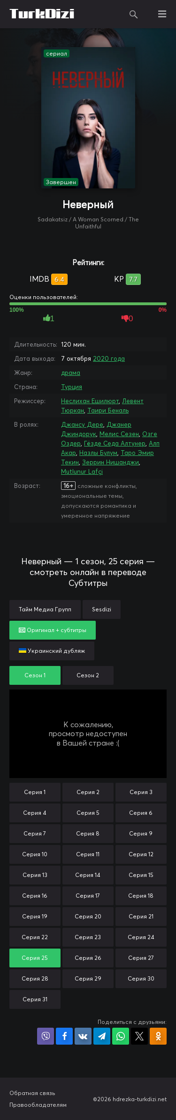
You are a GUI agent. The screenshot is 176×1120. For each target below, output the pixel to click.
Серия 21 (141, 916)
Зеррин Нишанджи (110, 462)
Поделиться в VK (83, 1036)
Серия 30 (141, 978)
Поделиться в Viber (45, 1036)
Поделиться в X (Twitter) (139, 1036)
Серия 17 (88, 895)
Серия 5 (88, 812)
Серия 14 (87, 874)
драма (70, 372)
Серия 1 (35, 791)
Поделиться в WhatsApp (120, 1036)
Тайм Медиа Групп (45, 609)
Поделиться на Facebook (64, 1036)
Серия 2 (88, 791)
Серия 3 (141, 791)
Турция (71, 386)
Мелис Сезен (119, 434)
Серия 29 (88, 978)
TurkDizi (41, 14)
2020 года (109, 358)
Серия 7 (34, 833)
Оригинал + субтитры (52, 629)
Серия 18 (140, 895)
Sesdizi (101, 609)
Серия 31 (35, 999)
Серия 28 (35, 978)
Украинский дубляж (52, 650)
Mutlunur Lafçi (82, 471)
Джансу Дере (82, 424)
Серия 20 (88, 916)
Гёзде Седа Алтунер (114, 443)
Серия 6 (141, 812)
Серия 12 (141, 854)
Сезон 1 (35, 675)
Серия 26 (88, 957)
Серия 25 (35, 957)
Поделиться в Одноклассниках (158, 1036)
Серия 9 (141, 833)
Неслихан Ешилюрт (90, 401)
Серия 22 (35, 937)
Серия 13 (35, 874)
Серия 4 (34, 812)
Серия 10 (34, 854)
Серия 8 (87, 833)
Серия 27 (141, 957)
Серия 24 (141, 937)
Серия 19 (34, 916)
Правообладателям (38, 1104)
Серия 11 (87, 854)
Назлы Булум (98, 452)
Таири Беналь (108, 410)
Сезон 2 (88, 675)
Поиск (134, 14)
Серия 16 (34, 895)
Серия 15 (141, 874)
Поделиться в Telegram (101, 1036)
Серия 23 (88, 937)
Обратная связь (32, 1092)
